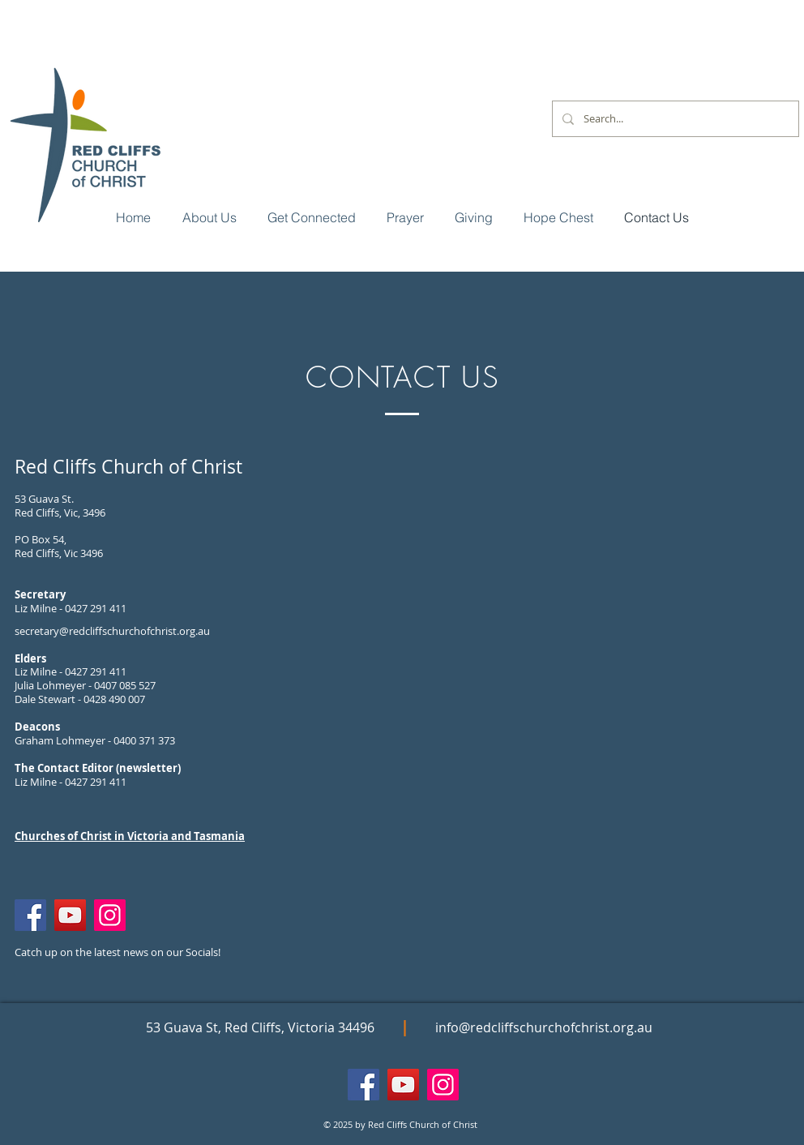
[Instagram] (110, 915)
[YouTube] (70, 915)
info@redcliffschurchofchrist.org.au (543, 1027)
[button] (311, 217)
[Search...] (674, 118)
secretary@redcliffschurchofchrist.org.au (112, 631)
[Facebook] (30, 915)
